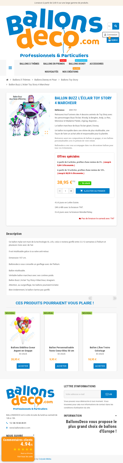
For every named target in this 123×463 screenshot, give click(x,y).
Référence (59, 110)
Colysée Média (45, 459)
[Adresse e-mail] (82, 394)
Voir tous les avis (25, 456)
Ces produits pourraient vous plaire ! (55, 303)
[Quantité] (65, 190)
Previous (110, 298)
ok (109, 394)
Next (115, 298)
